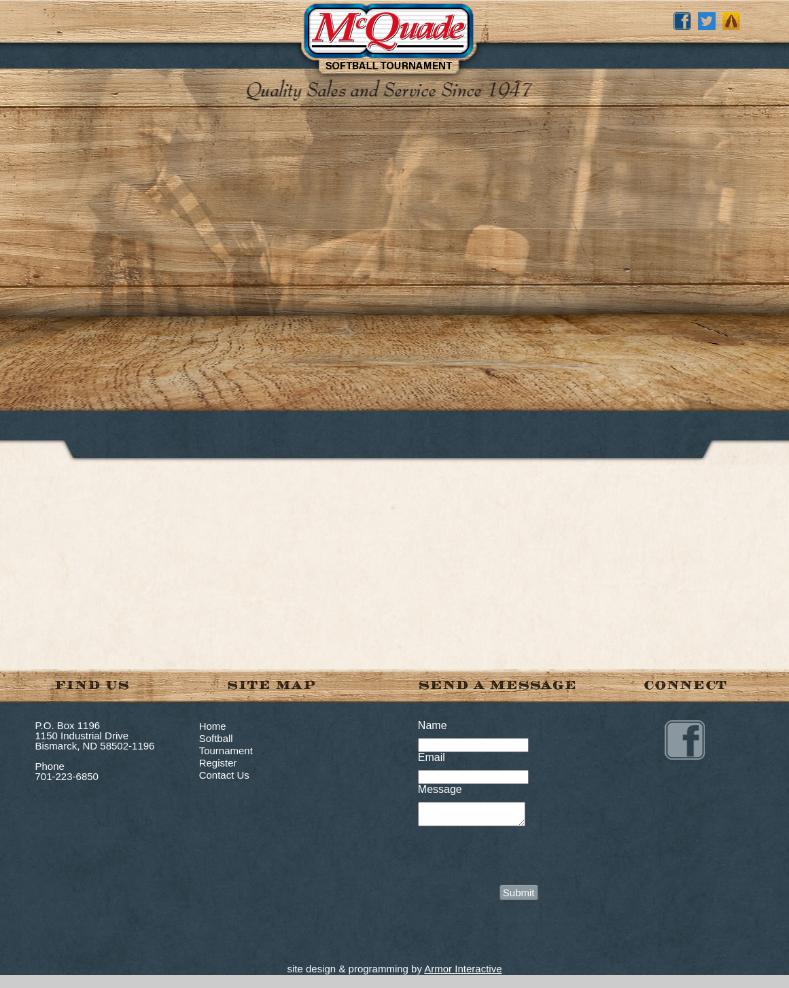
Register (218, 763)
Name (432, 725)
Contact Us (224, 775)
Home (212, 726)
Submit (519, 896)
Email (431, 757)
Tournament (226, 750)
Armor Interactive (463, 972)
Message (440, 789)
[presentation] (521, 858)
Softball (216, 738)
